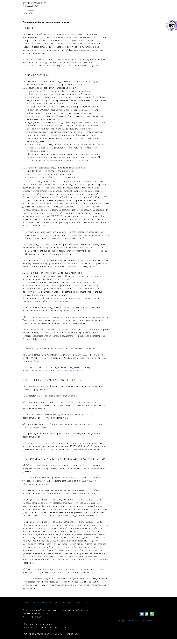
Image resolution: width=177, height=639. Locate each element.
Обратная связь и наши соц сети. (137, 620)
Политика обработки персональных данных (65, 602)
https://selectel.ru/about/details (71, 370)
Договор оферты (31, 602)
